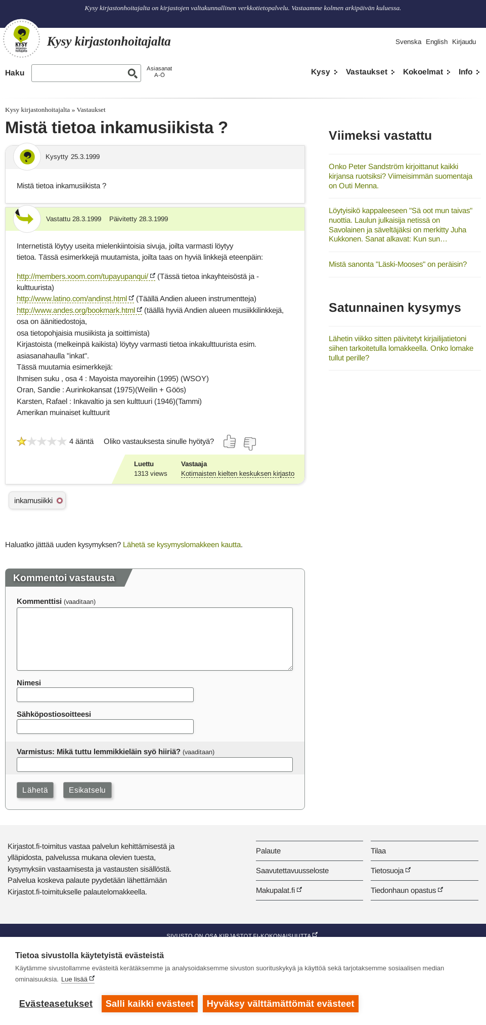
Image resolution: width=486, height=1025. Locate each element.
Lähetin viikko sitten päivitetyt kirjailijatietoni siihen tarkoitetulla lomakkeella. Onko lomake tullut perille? (401, 347)
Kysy (320, 71)
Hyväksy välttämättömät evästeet (281, 1004)
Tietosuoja (387, 870)
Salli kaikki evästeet (150, 1004)
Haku (14, 72)
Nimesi (29, 682)
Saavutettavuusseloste (292, 870)
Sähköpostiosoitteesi (54, 714)
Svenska (408, 42)
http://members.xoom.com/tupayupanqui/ (82, 276)
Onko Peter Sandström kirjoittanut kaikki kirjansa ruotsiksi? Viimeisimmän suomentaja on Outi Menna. (400, 175)
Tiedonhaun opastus (403, 890)
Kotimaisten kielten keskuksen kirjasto (237, 473)
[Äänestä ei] (249, 443)
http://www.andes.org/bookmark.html (76, 310)
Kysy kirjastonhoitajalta (37, 109)
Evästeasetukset (56, 1004)
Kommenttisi (39, 601)
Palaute (268, 850)
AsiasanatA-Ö (159, 71)
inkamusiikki (33, 500)
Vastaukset (366, 71)
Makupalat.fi (275, 890)
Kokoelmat (423, 71)
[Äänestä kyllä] (230, 441)
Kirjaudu (464, 42)
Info (465, 71)
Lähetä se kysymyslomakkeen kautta (182, 544)
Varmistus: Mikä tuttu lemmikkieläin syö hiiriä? (99, 751)
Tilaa (378, 850)
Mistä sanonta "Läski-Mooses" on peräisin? (398, 264)
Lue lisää (74, 979)
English (437, 42)
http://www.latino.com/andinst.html (72, 298)
